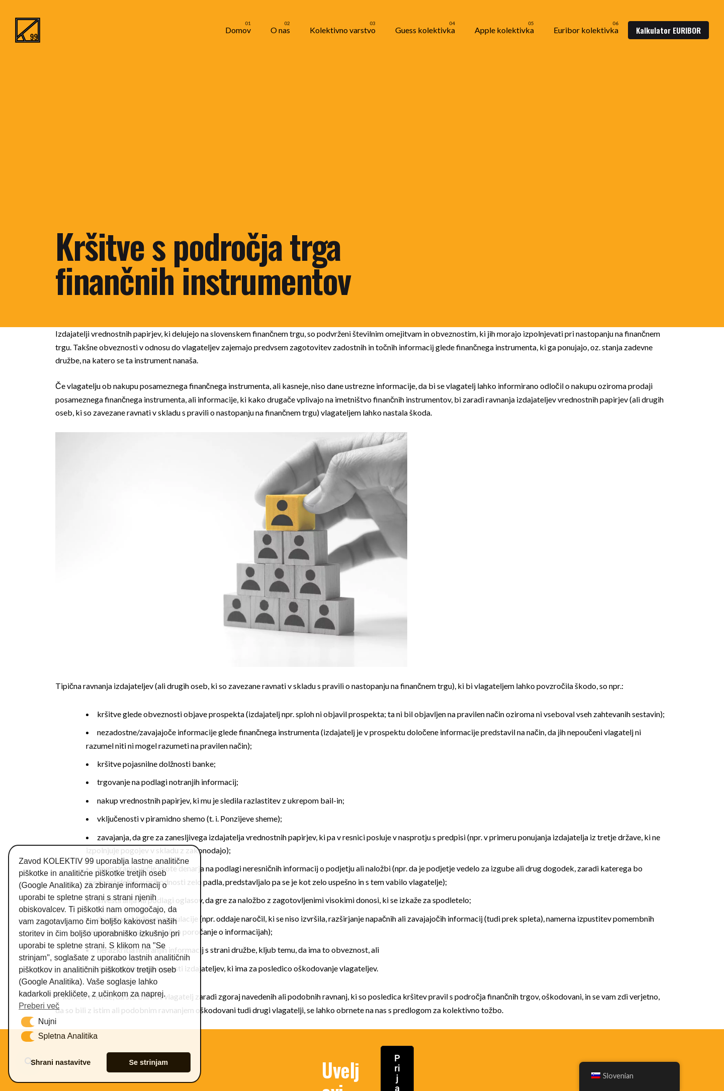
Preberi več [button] (39, 1006)
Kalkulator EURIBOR (668, 30)
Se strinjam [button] (148, 1062)
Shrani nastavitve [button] (60, 1062)
